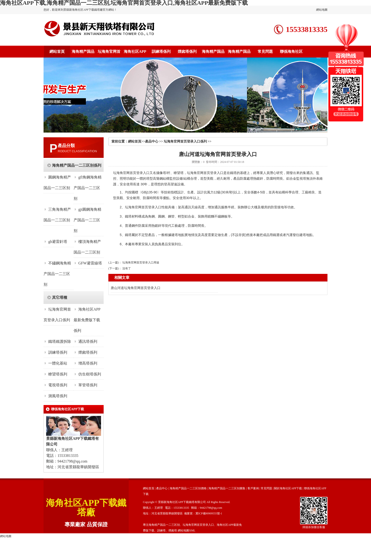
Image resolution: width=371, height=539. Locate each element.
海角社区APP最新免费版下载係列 (87, 320)
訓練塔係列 (161, 51)
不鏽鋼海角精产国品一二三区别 (57, 273)
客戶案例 (253, 488)
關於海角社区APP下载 (288, 488)
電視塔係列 (57, 385)
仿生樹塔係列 (89, 374)
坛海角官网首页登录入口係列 (185, 141)
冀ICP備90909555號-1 (208, 513)
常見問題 (265, 51)
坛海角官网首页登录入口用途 (140, 262)
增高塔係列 (87, 363)
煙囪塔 (172, 530)
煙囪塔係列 (187, 51)
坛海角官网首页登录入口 (131, 173)
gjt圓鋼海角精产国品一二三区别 (87, 220)
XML (192, 530)
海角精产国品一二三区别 (164, 524)
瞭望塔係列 (57, 374)
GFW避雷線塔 (90, 263)
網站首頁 (57, 51)
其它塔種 (59, 297)
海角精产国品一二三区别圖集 (226, 488)
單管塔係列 (87, 385)
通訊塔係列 (87, 341)
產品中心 (151, 141)
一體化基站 (57, 363)
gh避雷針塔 (57, 242)
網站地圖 (321, 9)
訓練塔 (161, 530)
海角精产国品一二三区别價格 (188, 488)
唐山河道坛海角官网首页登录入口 (135, 288)
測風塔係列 (57, 396)
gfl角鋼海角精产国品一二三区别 (88, 187)
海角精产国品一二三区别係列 (76, 165)
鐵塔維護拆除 (59, 341)
